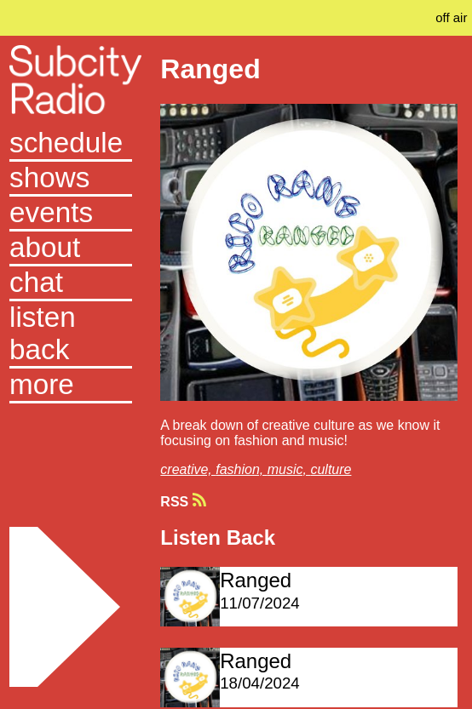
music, (289, 469)
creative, (188, 469)
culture (330, 469)
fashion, (241, 469)
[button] (70, 386)
